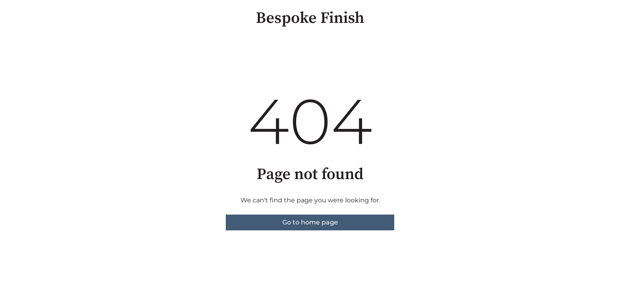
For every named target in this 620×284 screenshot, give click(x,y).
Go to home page (310, 222)
